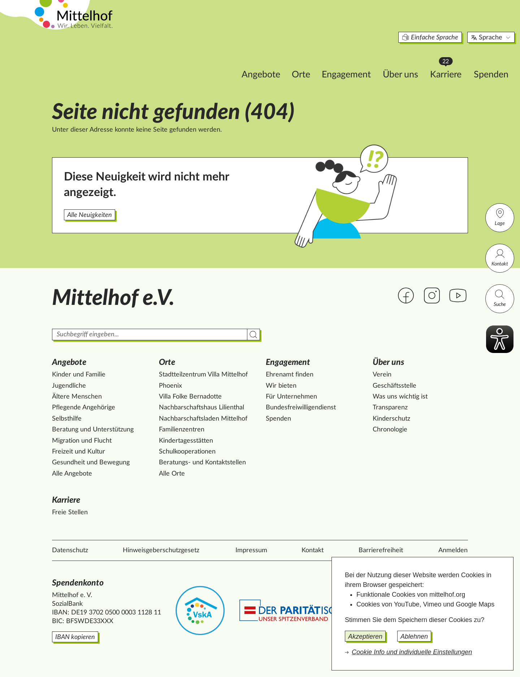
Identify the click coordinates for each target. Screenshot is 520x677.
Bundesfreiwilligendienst (301, 407)
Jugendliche (69, 386)
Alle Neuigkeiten (89, 215)
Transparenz (390, 407)
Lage (500, 217)
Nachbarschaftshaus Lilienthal (201, 407)
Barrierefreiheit (381, 550)
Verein (382, 374)
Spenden (445, 60)
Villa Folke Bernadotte (190, 396)
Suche (500, 298)
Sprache (445, 23)
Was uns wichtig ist (400, 396)
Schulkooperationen (187, 451)
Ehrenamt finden (289, 374)
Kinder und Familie (78, 374)
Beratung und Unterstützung (93, 429)
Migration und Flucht (82, 441)
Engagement (300, 60)
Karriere (403, 58)
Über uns (354, 60)
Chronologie (390, 429)
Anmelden (453, 550)
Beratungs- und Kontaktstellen (202, 462)
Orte (255, 60)
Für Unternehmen (291, 396)
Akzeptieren (365, 636)
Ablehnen (414, 636)
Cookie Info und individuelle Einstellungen (412, 652)
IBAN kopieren (75, 637)
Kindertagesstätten (186, 441)
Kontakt (500, 257)
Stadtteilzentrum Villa (203, 374)
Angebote (214, 60)
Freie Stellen (70, 512)
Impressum (251, 550)
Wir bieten (281, 386)
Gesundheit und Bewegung (91, 462)
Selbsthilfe (67, 419)
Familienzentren (181, 429)
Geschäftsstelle (394, 386)
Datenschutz (70, 550)
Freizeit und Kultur (78, 451)
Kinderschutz (391, 419)
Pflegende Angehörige (83, 407)
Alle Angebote (72, 474)
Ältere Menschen (77, 396)
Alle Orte (172, 474)
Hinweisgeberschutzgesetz (161, 550)
